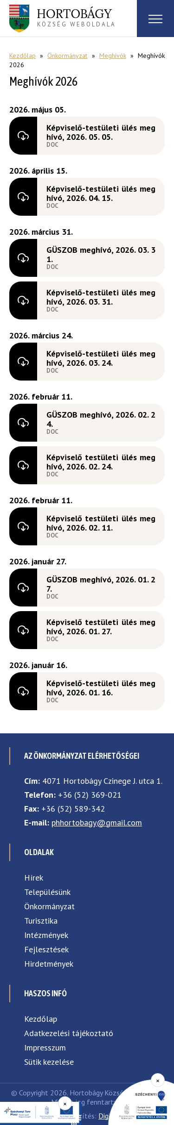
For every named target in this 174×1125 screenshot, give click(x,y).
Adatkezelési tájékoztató (68, 1033)
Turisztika (41, 920)
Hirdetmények (48, 963)
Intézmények (46, 935)
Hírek (33, 877)
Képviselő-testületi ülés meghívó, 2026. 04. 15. (100, 193)
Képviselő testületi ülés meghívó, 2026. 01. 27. (100, 627)
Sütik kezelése (49, 1061)
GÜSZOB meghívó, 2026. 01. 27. (100, 584)
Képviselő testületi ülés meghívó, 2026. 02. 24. (100, 462)
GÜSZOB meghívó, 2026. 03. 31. (100, 254)
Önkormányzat (67, 55)
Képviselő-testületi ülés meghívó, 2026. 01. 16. (100, 688)
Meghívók (112, 55)
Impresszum (45, 1047)
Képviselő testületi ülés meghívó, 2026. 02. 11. (100, 523)
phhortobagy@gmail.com (97, 822)
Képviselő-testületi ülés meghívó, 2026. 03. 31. (100, 297)
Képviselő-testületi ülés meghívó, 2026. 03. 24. (100, 358)
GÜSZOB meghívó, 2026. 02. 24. (100, 419)
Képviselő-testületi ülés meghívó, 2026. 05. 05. (100, 132)
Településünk (47, 892)
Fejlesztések (46, 949)
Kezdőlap (22, 55)
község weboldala (76, 17)
